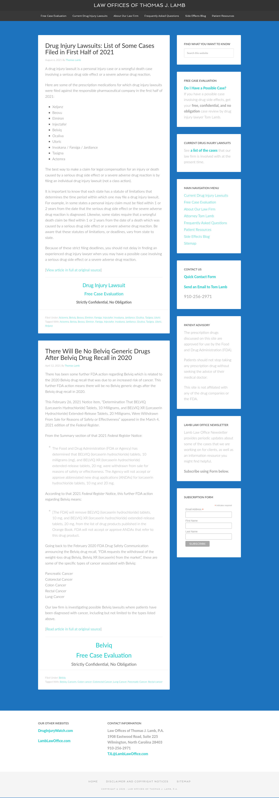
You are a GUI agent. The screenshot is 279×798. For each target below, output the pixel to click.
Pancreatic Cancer (137, 681)
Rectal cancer (155, 681)
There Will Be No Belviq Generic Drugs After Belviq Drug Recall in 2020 (99, 354)
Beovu (80, 318)
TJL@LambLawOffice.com (127, 754)
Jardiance (130, 318)
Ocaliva (140, 318)
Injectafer (108, 318)
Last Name (191, 532)
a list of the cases (204, 151)
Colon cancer (85, 681)
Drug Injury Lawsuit (104, 286)
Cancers (72, 681)
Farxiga (98, 318)
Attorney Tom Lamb (199, 216)
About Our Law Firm (199, 210)
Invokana (119, 318)
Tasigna (149, 318)
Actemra (63, 318)
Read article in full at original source (73, 629)
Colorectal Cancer (102, 681)
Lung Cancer (120, 681)
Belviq (72, 318)
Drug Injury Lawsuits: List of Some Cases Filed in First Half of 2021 (102, 49)
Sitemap (190, 244)
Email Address (194, 510)
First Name (191, 521)
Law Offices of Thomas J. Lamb (139, 5)
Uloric (157, 318)
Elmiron (89, 318)
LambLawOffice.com (54, 741)
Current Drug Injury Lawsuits (206, 196)
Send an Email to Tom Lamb (205, 287)
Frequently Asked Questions (205, 223)
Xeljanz (49, 326)
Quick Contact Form (200, 277)
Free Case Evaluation (103, 294)
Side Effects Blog (197, 237)
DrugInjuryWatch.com (55, 731)
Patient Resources (197, 230)
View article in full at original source (73, 270)
